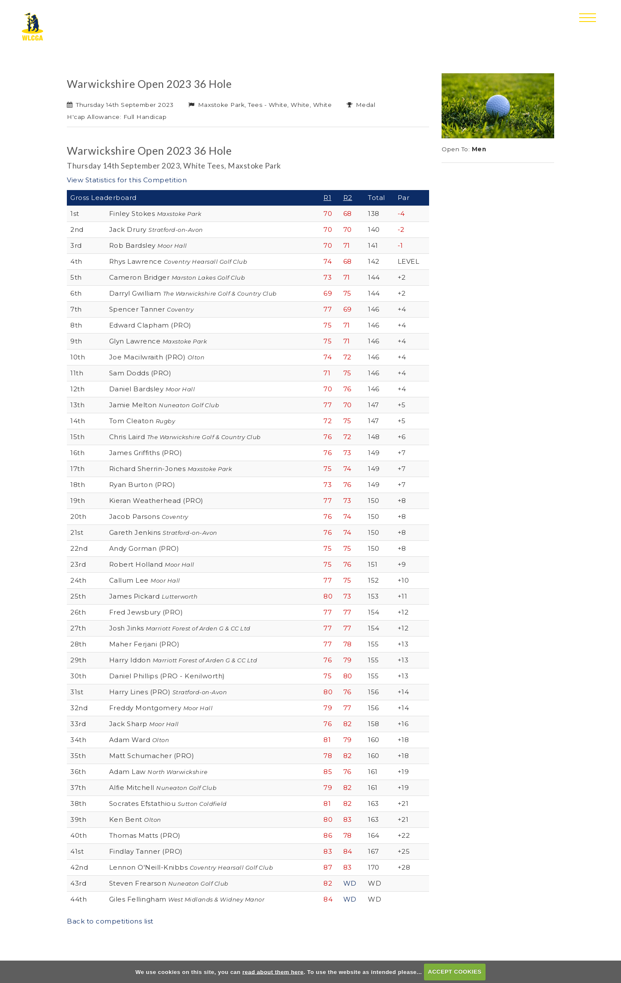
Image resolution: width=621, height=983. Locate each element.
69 (327, 293)
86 (327, 835)
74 (327, 261)
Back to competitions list (110, 921)
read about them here (273, 971)
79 (347, 660)
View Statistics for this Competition (127, 180)
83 (347, 819)
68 (347, 213)
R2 (347, 197)
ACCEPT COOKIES (454, 971)
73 (327, 277)
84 (347, 851)
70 (327, 213)
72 (347, 357)
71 (346, 245)
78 (347, 644)
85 (327, 772)
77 (327, 309)
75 (347, 293)
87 (327, 867)
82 (347, 724)
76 (347, 389)
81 (327, 740)
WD (350, 883)
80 (327, 596)
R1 (327, 197)
